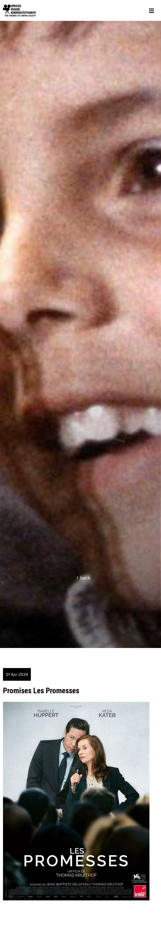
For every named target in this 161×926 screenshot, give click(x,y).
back (83, 577)
